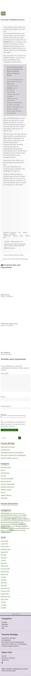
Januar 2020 (4, 543)
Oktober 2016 (5, 571)
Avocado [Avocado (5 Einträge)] (3, 515)
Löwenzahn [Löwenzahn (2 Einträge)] (21, 522)
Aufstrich (13, 232)
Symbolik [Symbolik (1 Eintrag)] (6, 530)
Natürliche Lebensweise (20, 244)
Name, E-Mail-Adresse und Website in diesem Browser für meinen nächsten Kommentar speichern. (13, 424)
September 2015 (5, 596)
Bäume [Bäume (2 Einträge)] (9, 517)
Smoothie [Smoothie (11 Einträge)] (22, 528)
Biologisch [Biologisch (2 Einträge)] (24, 515)
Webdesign (5, 624)
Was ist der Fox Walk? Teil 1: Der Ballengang (14, 259)
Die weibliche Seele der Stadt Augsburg (12, 452)
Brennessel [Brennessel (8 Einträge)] (4, 517)
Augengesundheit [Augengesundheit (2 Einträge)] (17, 513)
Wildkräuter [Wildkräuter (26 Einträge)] (6, 532)
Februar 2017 (4, 566)
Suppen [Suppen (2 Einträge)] (2, 530)
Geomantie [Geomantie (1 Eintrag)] (10, 520)
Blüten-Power (5, 295)
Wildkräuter (21, 245)
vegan (21, 235)
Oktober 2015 (5, 594)
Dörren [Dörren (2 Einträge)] (20, 517)
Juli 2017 (3, 560)
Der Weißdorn (5, 352)
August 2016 (4, 574)
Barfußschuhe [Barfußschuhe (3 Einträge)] (9, 515)
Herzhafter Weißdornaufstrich (9, 458)
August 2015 (4, 599)
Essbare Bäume (9, 244)
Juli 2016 (3, 577)
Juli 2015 (3, 602)
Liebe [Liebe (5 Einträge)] (12, 522)
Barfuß (3, 470)
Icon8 (13, 671)
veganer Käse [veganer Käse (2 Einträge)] (18, 530)
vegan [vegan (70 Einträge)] (11, 530)
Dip (19, 232)
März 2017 (4, 563)
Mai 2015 (3, 607)
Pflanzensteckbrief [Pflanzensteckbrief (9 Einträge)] (21, 526)
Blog (3, 628)
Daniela (7, 241)
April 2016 (4, 582)
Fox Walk (4, 622)
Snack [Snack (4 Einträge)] (27, 528)
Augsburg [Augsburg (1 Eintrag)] (23, 513)
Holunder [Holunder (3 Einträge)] (15, 520)
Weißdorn (6, 42)
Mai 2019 (3, 555)
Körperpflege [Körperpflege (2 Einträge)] (8, 522)
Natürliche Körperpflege (7, 484)
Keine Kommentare (10, 248)
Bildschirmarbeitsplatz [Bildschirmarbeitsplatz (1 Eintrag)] (17, 515)
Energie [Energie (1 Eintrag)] (24, 517)
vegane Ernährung (13, 245)
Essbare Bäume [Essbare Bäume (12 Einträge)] (22, 519)
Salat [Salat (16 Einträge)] (11, 528)
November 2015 (5, 591)
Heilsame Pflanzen (6, 481)
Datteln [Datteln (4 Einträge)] (16, 517)
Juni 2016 (3, 580)
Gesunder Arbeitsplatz (7, 478)
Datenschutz (5, 660)
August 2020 (4, 541)
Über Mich (5, 626)
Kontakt (4, 656)
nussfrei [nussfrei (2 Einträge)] (13, 526)
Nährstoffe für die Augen (8, 447)
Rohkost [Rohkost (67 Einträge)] (5, 527)
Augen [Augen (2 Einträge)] (11, 513)
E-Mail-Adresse (6, 406)
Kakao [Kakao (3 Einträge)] (19, 520)
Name (3, 396)
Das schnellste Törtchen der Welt (13, 255)
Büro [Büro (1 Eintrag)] (13, 517)
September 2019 (5, 549)
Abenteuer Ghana (6, 467)
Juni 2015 (3, 605)
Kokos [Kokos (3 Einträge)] (22, 520)
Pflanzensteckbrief (6, 489)
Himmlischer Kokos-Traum (9, 323)
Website (3, 414)
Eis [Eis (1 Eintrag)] (22, 517)
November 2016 (5, 569)
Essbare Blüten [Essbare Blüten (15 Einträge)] (11, 519)
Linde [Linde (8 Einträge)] (16, 522)
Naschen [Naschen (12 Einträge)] (15, 524)
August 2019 (4, 552)
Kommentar (5, 373)
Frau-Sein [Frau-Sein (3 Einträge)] (5, 520)
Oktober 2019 (5, 546)
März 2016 (4, 585)
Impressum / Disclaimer (8, 658)
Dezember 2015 (5, 588)
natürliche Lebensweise (9, 234)
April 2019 (4, 557)
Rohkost (15, 235)
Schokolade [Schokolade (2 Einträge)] (16, 528)
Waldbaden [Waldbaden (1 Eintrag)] (23, 530)
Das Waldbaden (5, 450)
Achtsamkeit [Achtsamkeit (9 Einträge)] (5, 513)
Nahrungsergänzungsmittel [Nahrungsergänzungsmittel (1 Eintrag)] (6, 524)
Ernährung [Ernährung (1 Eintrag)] (3, 519)
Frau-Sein (3, 476)
